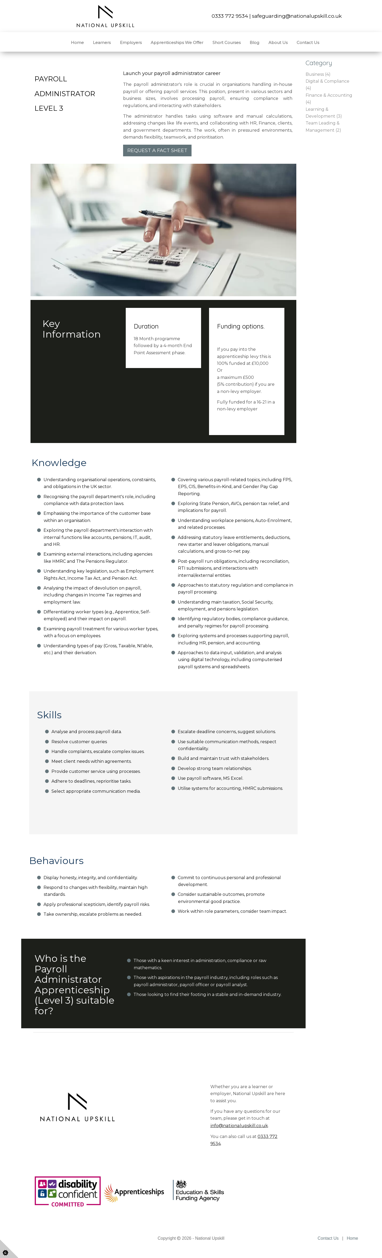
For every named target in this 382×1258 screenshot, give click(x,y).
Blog (254, 42)
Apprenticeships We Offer (177, 42)
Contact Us (308, 42)
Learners (102, 42)
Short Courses (226, 42)
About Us (278, 42)
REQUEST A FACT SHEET (157, 150)
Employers (131, 42)
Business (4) (318, 74)
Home (77, 42)
